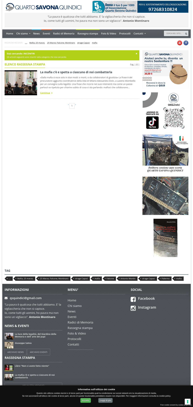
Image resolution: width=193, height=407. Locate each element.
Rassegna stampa (88, 33)
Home (9, 33)
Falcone (110, 278)
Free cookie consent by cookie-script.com (175, 405)
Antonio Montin (128, 278)
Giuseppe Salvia (23, 343)
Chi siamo (75, 306)
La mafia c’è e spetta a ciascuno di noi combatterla (76, 72)
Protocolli (125, 33)
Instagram (147, 307)
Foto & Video (108, 33)
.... (26, 43)
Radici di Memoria (63, 33)
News (36, 33)
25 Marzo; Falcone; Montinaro (61, 43)
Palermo (166, 278)
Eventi (46, 33)
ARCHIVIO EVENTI (38, 352)
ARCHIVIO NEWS (15, 352)
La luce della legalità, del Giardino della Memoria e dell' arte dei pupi (35, 335)
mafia (94, 43)
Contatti (73, 344)
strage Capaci (83, 43)
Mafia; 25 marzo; (37, 43)
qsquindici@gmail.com (26, 298)
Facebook (146, 298)
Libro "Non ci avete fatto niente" (32, 365)
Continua (46, 93)
